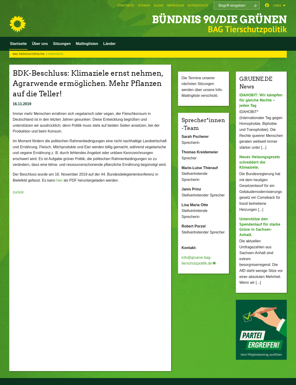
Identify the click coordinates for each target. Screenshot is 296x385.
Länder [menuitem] (109, 44)
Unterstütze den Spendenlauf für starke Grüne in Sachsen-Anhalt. (259, 226)
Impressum (175, 5)
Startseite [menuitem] (18, 44)
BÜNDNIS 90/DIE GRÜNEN (219, 19)
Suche (158, 5)
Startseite (125, 5)
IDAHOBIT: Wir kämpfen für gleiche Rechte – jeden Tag (260, 100)
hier (60, 180)
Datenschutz (198, 5)
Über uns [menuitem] (40, 44)
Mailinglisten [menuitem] (87, 44)
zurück (18, 192)
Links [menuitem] (277, 5)
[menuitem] (125, 5)
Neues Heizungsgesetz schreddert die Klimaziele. (259, 162)
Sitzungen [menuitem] (62, 44)
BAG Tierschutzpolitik (29, 54)
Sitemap (144, 5)
